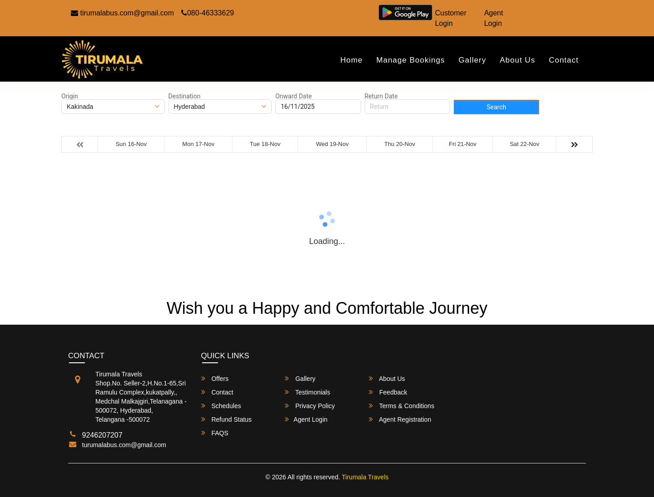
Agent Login (493, 18)
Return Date (381, 96)
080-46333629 (207, 13)
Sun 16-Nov (131, 144)
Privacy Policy (310, 405)
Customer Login (450, 18)
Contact (564, 60)
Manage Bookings (411, 60)
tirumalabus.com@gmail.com (122, 13)
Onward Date (293, 96)
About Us (517, 60)
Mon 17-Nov (198, 144)
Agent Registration (400, 419)
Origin (69, 96)
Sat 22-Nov (524, 144)
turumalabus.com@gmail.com (124, 444)
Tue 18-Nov (265, 144)
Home (351, 60)
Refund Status (226, 419)
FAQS (214, 433)
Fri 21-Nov (462, 144)
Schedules (221, 405)
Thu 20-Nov (399, 144)
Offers (215, 378)
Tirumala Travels (365, 477)
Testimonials (307, 392)
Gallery (472, 60)
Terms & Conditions (401, 405)
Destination (184, 96)
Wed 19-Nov (332, 144)
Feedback (388, 392)
